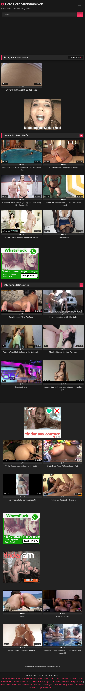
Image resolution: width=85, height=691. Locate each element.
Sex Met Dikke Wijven (43, 684)
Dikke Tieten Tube (52, 678)
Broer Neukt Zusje (22, 681)
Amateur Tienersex (61, 681)
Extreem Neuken (69, 678)
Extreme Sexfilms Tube (32, 678)
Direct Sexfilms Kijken (41, 681)
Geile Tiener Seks (8, 684)
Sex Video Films (25, 684)
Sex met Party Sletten (64, 684)
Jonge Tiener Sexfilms (46, 687)
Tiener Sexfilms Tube (11, 678)
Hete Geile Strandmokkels (22, 4)
